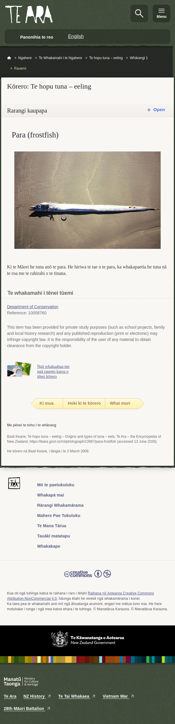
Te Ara (10, 696)
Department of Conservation (32, 306)
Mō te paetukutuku (55, 484)
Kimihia (139, 13)
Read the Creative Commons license (87, 578)
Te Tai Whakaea (77, 696)
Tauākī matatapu (53, 536)
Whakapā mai (50, 495)
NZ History (37, 696)
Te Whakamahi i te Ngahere (60, 58)
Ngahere (25, 58)
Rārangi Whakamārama (60, 505)
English (76, 36)
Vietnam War (118, 696)
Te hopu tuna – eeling (106, 58)
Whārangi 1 (139, 58)
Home (9, 58)
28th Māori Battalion (27, 708)
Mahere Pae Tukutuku (58, 515)
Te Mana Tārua (51, 525)
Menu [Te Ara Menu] (162, 16)
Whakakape (48, 546)
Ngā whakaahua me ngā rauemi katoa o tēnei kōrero (53, 371)
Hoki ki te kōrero (84, 403)
